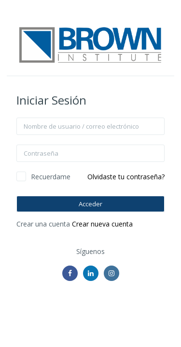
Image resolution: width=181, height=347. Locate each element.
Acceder (90, 204)
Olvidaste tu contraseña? (126, 176)
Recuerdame (50, 176)
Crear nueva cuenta (102, 223)
